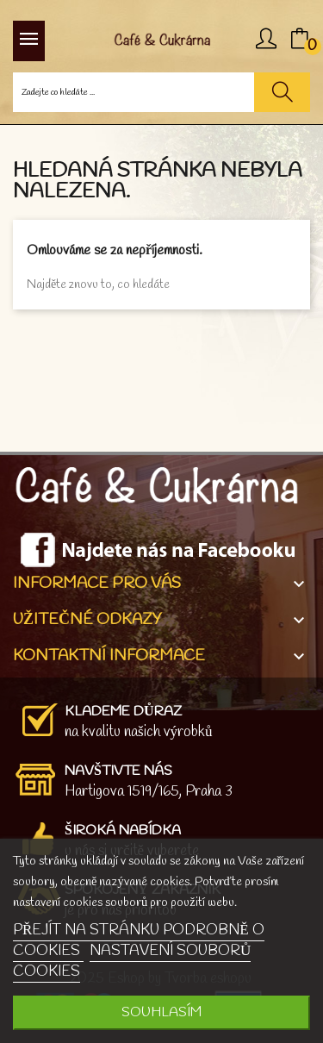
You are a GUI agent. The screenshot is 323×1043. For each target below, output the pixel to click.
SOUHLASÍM (161, 1012)
